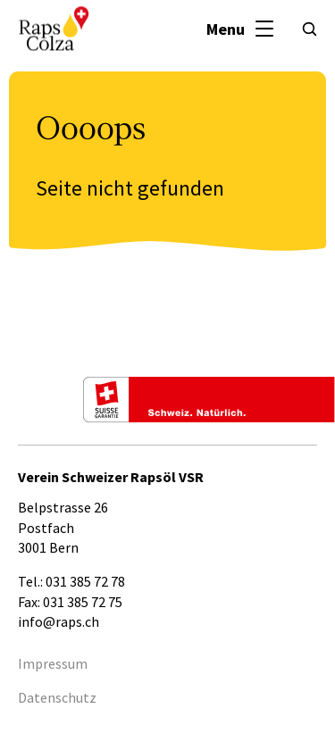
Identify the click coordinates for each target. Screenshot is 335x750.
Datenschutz (57, 697)
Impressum (53, 663)
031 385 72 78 (85, 581)
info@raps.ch (58, 621)
